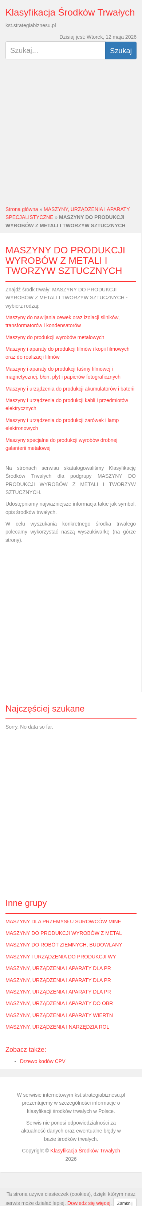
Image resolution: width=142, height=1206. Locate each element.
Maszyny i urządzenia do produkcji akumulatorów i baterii (69, 389)
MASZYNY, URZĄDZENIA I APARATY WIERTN (59, 1015)
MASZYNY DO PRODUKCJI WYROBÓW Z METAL (63, 933)
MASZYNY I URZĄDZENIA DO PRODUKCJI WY (60, 957)
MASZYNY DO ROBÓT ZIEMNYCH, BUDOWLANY (63, 945)
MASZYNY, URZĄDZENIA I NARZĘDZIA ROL (57, 1027)
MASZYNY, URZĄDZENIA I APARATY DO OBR (59, 1003)
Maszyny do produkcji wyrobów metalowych (54, 337)
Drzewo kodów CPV (43, 1061)
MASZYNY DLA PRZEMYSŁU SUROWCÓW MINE (63, 921)
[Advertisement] (68, 135)
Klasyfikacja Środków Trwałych (70, 12)
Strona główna (21, 209)
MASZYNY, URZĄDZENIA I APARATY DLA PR (58, 968)
